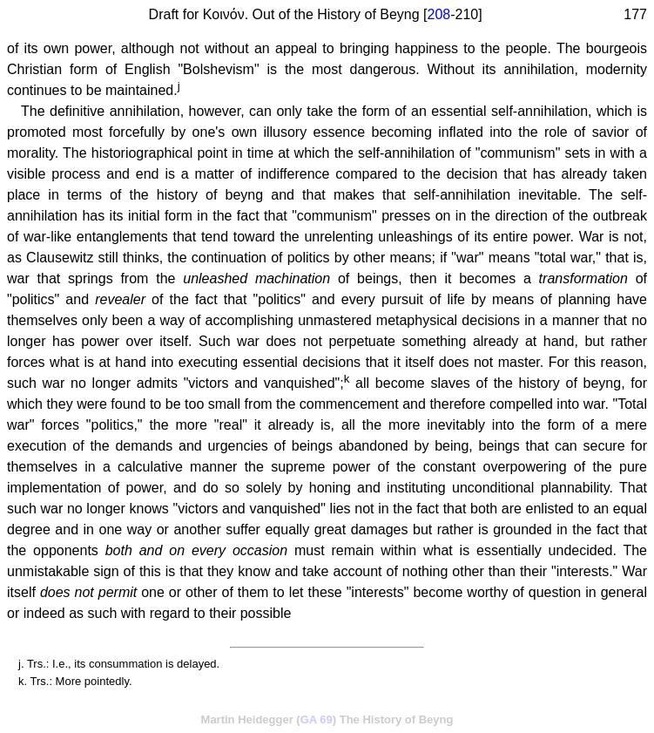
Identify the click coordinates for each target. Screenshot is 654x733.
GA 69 (316, 719)
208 (439, 14)
